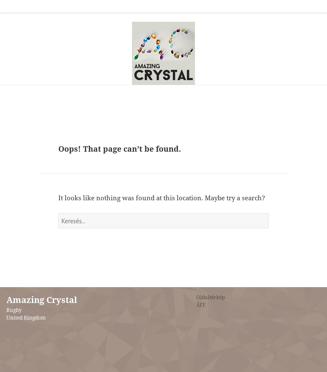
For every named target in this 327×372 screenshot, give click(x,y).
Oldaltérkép (210, 297)
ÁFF (201, 305)
